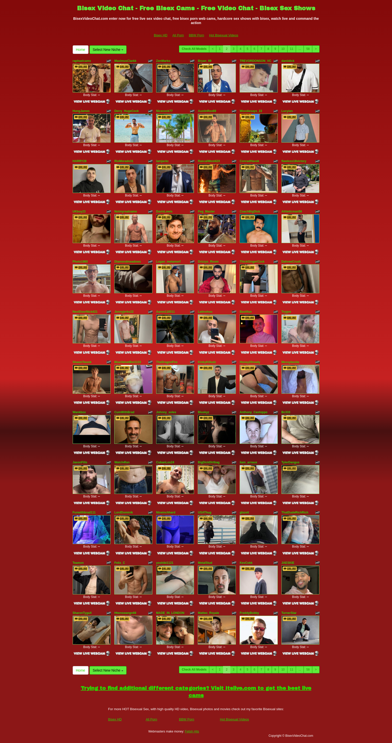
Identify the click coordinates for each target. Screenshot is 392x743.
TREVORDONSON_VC (255, 61)
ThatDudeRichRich (294, 512)
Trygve (286, 311)
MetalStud (205, 563)
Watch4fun (122, 462)
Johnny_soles (166, 412)
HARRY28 (80, 161)
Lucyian (287, 111)
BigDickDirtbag (209, 462)
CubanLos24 (165, 462)
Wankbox (79, 412)
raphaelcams (82, 61)
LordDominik (123, 512)
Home (80, 50)
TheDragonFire (166, 362)
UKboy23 (79, 211)
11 (291, 49)
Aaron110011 (165, 311)
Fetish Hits (192, 731)
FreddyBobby (249, 613)
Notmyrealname (125, 211)
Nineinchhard (165, 512)
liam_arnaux (248, 462)
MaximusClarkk (125, 61)
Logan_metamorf (168, 261)
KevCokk (246, 563)
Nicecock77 (164, 111)
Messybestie (290, 362)
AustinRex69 (207, 111)
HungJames (81, 111)
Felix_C (119, 563)
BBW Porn (196, 35)
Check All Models (194, 49)
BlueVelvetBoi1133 (127, 362)
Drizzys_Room (208, 261)
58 (308, 49)
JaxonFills (80, 462)
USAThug (204, 512)
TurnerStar (289, 613)
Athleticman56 (291, 211)
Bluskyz (203, 412)
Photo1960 (80, 261)
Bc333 (285, 412)
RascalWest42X (209, 161)
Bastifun (246, 311)
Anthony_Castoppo (253, 412)
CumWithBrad (124, 412)
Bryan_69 (204, 61)
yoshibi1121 (164, 563)
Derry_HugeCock (126, 111)
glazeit (244, 512)
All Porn (178, 35)
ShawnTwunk (82, 362)
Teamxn (78, 563)
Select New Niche (108, 50)
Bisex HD (160, 35)
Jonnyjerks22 (124, 311)
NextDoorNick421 (85, 311)
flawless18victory (293, 161)
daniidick (288, 61)
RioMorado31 (123, 161)
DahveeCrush (291, 261)
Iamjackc (162, 161)
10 (282, 49)
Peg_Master (206, 211)
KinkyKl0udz (207, 362)
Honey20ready (250, 362)
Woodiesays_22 (251, 111)
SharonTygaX (82, 613)
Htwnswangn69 (125, 613)
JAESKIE (287, 563)
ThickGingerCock (252, 261)
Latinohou (205, 311)
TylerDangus (290, 462)
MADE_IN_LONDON (170, 613)
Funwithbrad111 (84, 512)
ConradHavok (249, 161)
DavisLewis (164, 211)
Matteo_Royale (208, 613)
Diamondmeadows (127, 261)
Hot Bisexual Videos (223, 35)
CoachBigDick (250, 211)
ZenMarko (163, 61)
